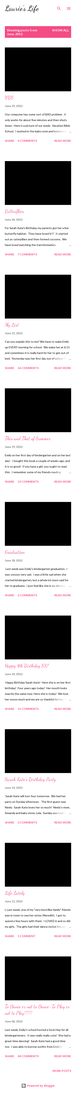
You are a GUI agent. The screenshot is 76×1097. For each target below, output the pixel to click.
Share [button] (9, 140)
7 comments (27, 254)
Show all (60, 30)
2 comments (27, 595)
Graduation (15, 552)
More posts (61, 1070)
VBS (9, 98)
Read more (62, 140)
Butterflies (14, 211)
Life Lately (15, 893)
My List (12, 325)
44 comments (28, 1056)
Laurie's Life (22, 8)
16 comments (28, 368)
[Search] (59, 7)
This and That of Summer (28, 438)
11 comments (28, 708)
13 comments (28, 481)
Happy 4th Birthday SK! (26, 666)
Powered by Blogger (38, 1086)
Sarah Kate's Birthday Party (30, 779)
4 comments (27, 140)
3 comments (27, 822)
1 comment (26, 936)
